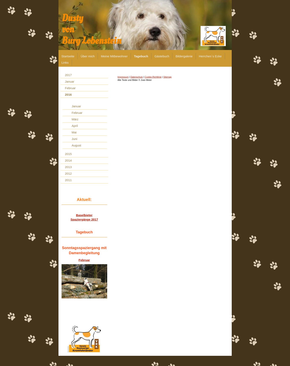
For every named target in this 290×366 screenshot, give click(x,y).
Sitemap (167, 77)
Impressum (123, 77)
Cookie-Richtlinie (153, 77)
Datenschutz (136, 77)
